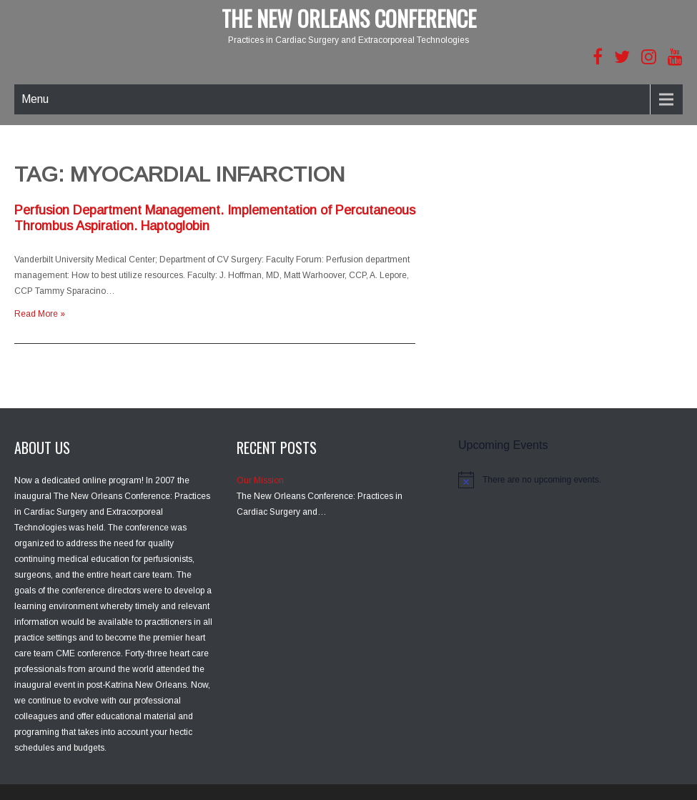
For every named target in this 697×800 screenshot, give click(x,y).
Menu (35, 99)
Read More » (39, 314)
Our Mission (260, 480)
